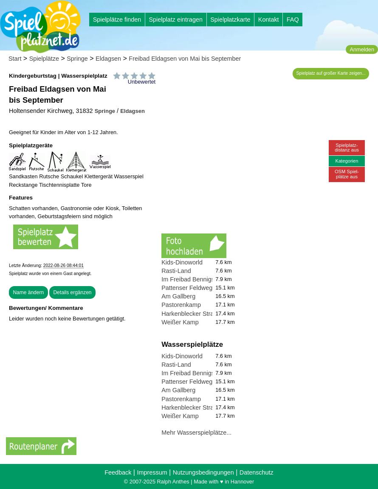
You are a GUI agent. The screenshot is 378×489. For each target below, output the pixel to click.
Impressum (152, 472)
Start (14, 58)
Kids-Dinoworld (182, 262)
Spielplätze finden (117, 19)
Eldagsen (108, 58)
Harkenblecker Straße (191, 313)
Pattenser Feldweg (186, 287)
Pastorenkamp (181, 304)
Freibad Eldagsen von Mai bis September (185, 58)
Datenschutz (257, 472)
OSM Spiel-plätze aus (347, 174)
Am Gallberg (178, 296)
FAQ (293, 19)
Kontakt (268, 19)
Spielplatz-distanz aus (347, 147)
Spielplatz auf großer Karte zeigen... (331, 73)
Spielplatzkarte (230, 19)
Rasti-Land (176, 270)
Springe (77, 58)
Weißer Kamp (180, 322)
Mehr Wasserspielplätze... (196, 432)
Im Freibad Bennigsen (191, 279)
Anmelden (362, 49)
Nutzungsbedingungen (203, 472)
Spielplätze (44, 58)
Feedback (117, 472)
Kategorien (346, 160)
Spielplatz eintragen (175, 19)
